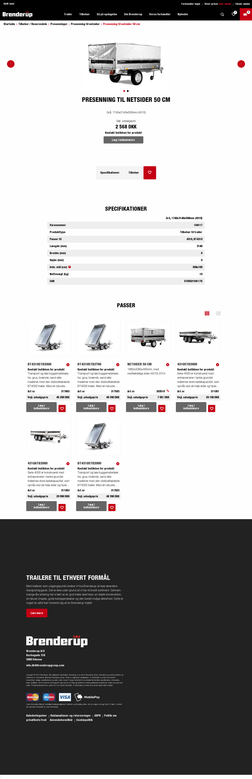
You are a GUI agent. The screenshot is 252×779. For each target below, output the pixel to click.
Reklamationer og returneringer (71, 715)
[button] (209, 313)
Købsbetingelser (37, 715)
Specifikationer (110, 172)
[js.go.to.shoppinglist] (233, 14)
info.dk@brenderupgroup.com (45, 665)
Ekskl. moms (243, 4)
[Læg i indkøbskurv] (150, 172)
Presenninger (59, 24)
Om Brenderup (133, 14)
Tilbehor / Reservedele (32, 24)
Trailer (68, 14)
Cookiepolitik (84, 720)
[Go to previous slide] (11, 64)
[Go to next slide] (241, 64)
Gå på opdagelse (107, 14)
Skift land (9, 4)
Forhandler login (190, 4)
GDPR (97, 715)
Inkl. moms (225, 4)
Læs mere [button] (37, 613)
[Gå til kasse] (246, 14)
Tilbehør (84, 14)
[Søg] (222, 14)
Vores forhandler (160, 14)
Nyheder (183, 14)
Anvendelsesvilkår (62, 720)
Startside (9, 24)
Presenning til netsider (85, 24)
